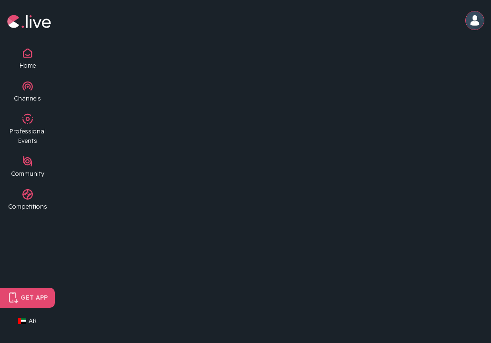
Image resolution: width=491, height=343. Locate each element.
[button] (475, 21)
